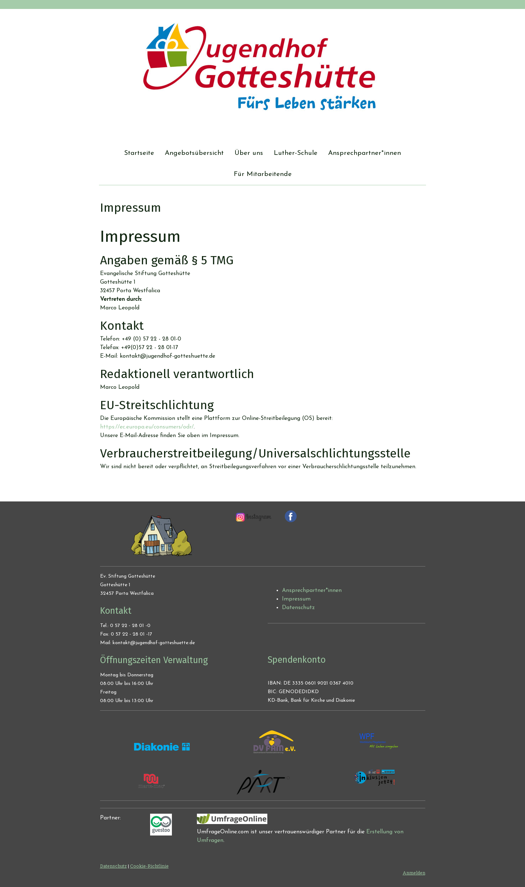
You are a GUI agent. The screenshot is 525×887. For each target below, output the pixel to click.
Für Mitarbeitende (263, 174)
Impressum (296, 599)
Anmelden (414, 873)
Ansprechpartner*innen (364, 153)
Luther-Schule (295, 153)
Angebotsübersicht (194, 153)
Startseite (139, 153)
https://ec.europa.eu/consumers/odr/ (147, 427)
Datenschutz (298, 608)
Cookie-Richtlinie (149, 866)
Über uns (248, 153)
